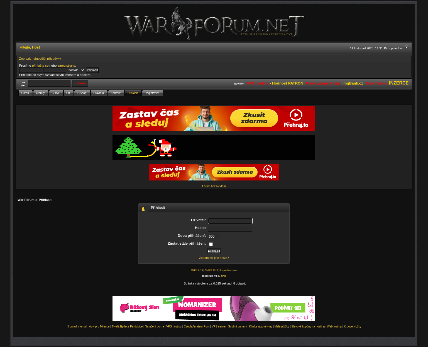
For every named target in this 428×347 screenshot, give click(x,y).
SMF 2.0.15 (196, 270)
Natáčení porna (154, 326)
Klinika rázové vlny (260, 326)
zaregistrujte (66, 65)
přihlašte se (40, 65)
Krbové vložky (352, 326)
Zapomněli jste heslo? (214, 257)
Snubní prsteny (237, 326)
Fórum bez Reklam (214, 186)
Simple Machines (228, 270)
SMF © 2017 (211, 270)
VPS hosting (174, 326)
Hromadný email (77, 326)
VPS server (219, 326)
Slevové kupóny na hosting (308, 326)
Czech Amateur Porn (196, 326)
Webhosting (334, 326)
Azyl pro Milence (99, 326)
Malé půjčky (282, 326)
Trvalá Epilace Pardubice (127, 326)
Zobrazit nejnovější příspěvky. (40, 58)
